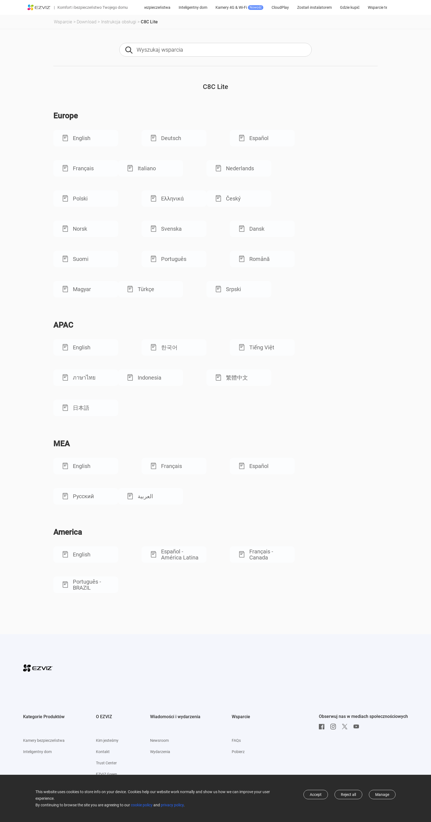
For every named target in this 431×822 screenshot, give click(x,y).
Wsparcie (63, 21)
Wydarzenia (160, 751)
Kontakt (103, 751)
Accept (316, 794)
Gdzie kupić (369, 7)
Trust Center (106, 763)
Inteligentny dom (212, 7)
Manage (382, 794)
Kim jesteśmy (107, 740)
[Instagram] (334, 727)
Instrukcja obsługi (119, 21)
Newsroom (159, 740)
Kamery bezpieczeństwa (169, 7)
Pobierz (238, 751)
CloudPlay (299, 7)
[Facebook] (323, 727)
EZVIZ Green (106, 774)
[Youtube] (357, 727)
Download (87, 21)
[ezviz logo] (39, 7)
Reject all (348, 794)
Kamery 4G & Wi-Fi (259, 7)
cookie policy (142, 805)
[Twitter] (346, 727)
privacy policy (172, 805)
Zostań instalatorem (334, 7)
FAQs (236, 740)
